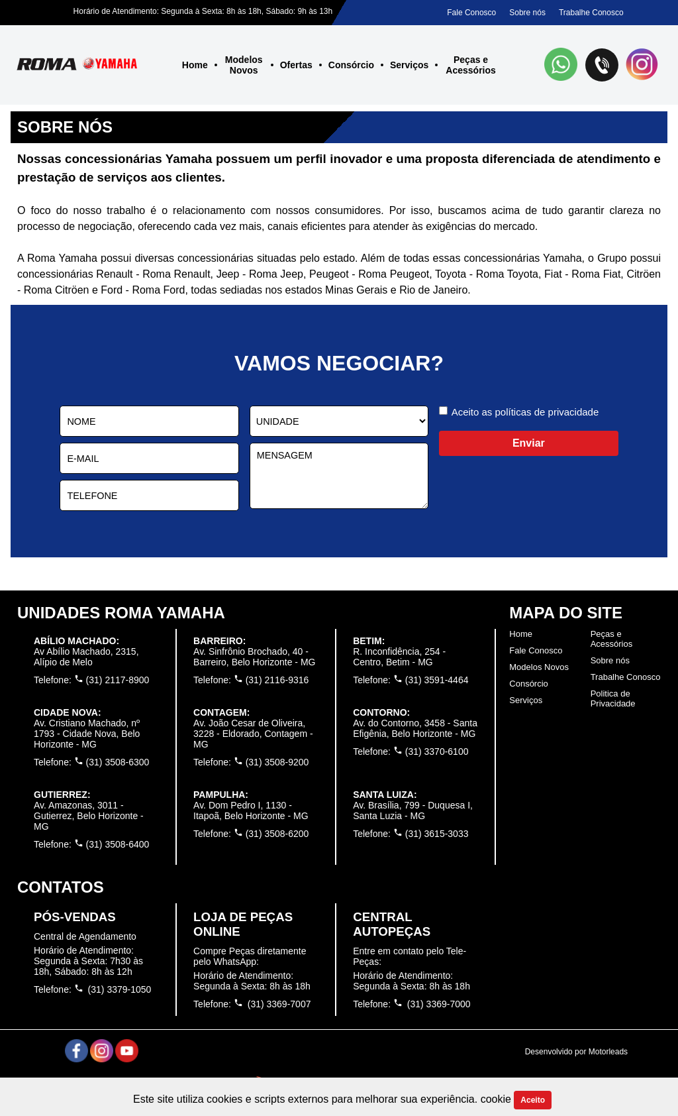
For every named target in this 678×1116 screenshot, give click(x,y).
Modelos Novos (244, 65)
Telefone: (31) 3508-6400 (91, 844)
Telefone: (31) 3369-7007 (252, 1003)
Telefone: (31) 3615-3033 (410, 833)
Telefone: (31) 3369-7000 (411, 1003)
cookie (497, 1099)
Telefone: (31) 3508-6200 (251, 833)
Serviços (409, 65)
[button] (561, 66)
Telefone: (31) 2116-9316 (251, 680)
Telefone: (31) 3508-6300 (91, 762)
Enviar (528, 443)
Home (195, 65)
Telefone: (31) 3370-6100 (410, 751)
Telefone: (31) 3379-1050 (92, 989)
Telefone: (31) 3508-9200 (251, 762)
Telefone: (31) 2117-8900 (91, 680)
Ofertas (296, 65)
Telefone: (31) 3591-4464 (410, 680)
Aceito (532, 1100)
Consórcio (351, 65)
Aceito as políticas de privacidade (525, 412)
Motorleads (608, 1051)
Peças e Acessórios (470, 65)
